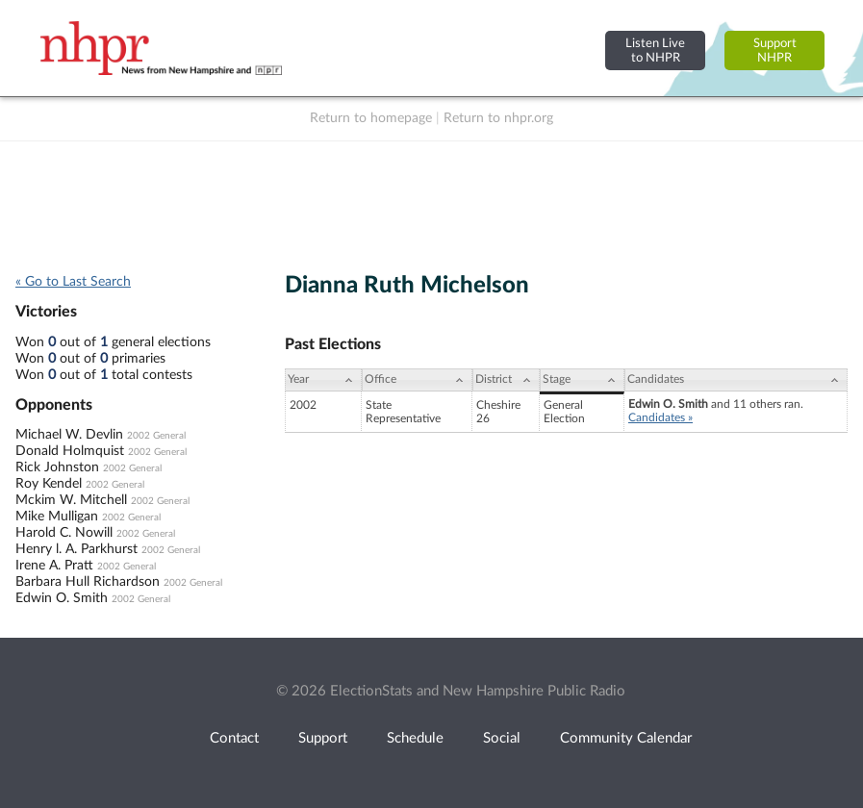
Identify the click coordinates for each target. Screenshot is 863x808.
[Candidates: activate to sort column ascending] (736, 379)
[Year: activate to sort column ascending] (323, 379)
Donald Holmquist (69, 451)
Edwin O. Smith (61, 598)
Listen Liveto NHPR (655, 50)
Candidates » (660, 417)
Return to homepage (371, 118)
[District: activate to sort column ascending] (506, 379)
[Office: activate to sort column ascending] (417, 379)
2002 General (156, 436)
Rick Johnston (57, 467)
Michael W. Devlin (69, 435)
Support (322, 738)
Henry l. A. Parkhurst (76, 549)
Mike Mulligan (56, 516)
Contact (234, 738)
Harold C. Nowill (64, 533)
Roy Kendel (48, 484)
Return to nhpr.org (498, 118)
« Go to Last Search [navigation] (73, 282)
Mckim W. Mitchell (71, 500)
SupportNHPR (775, 50)
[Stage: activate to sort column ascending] (582, 379)
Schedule (415, 738)
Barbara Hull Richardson (87, 582)
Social (501, 738)
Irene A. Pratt (54, 565)
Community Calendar (626, 738)
